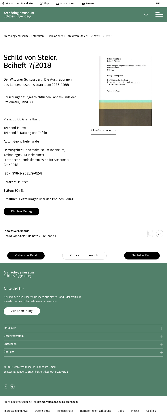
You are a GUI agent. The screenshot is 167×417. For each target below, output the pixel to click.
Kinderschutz (65, 411)
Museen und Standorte (17, 3)
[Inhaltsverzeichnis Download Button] (160, 236)
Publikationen (55, 36)
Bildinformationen (103, 130)
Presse (88, 3)
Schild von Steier (77, 36)
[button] (146, 14)
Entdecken (37, 36)
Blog (44, 3)
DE (158, 3)
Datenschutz (42, 411)
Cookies (151, 411)
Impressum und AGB (16, 411)
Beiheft (94, 36)
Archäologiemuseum (16, 36)
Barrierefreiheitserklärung (95, 411)
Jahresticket (65, 3)
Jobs (121, 411)
